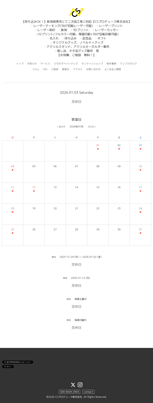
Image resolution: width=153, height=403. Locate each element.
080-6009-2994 (69, 391)
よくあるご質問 (112, 69)
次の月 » (92, 126)
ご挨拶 (54, 69)
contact (88, 391)
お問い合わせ (93, 69)
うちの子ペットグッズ (66, 63)
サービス (45, 63)
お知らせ (32, 63)
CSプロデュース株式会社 (68, 397)
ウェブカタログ (128, 63)
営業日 (65, 69)
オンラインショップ (92, 63)
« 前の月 (61, 126)
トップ (19, 63)
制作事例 (111, 63)
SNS (45, 69)
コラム (35, 69)
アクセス (77, 69)
